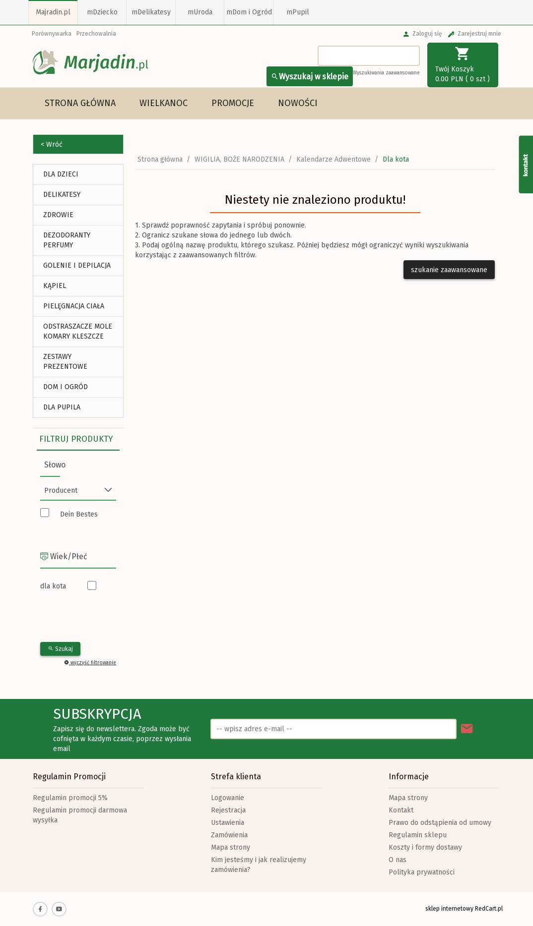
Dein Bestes (79, 514)
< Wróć (52, 144)
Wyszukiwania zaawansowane (386, 73)
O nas (397, 860)
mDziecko (102, 12)
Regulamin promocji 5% (70, 798)
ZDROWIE (58, 215)
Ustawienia (227, 822)
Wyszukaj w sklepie (309, 76)
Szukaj (60, 648)
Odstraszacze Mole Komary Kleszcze (77, 331)
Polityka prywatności (422, 872)
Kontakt (401, 810)
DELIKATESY (61, 194)
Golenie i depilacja (77, 265)
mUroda (200, 12)
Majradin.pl (53, 12)
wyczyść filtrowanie (90, 663)
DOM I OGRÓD (65, 387)
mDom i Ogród (249, 12)
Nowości (298, 103)
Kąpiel (54, 286)
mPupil (297, 12)
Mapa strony (230, 847)
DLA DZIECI (60, 174)
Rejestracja (228, 810)
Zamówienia (229, 835)
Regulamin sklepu (418, 835)
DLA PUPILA (61, 407)
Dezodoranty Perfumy (66, 240)
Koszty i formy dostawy (425, 847)
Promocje (232, 103)
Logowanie (227, 798)
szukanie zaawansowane (449, 270)
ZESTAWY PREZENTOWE (65, 361)
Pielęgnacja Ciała (73, 306)
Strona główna (80, 103)
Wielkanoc (163, 103)
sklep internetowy (449, 908)
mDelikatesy (151, 12)
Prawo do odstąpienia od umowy (440, 822)
